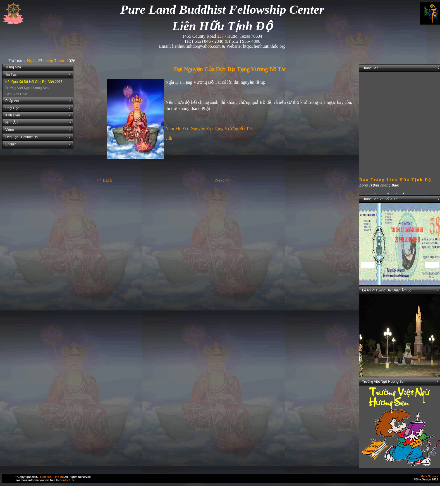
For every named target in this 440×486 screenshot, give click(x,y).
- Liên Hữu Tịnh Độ (51, 476)
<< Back (104, 180)
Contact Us (66, 480)
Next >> (222, 180)
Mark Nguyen (429, 476)
